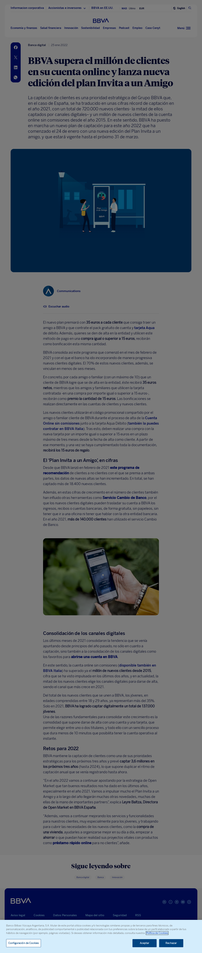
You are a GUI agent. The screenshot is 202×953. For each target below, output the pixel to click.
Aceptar (144, 943)
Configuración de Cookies (23, 943)
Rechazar (171, 943)
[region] (101, 936)
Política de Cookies (157, 933)
